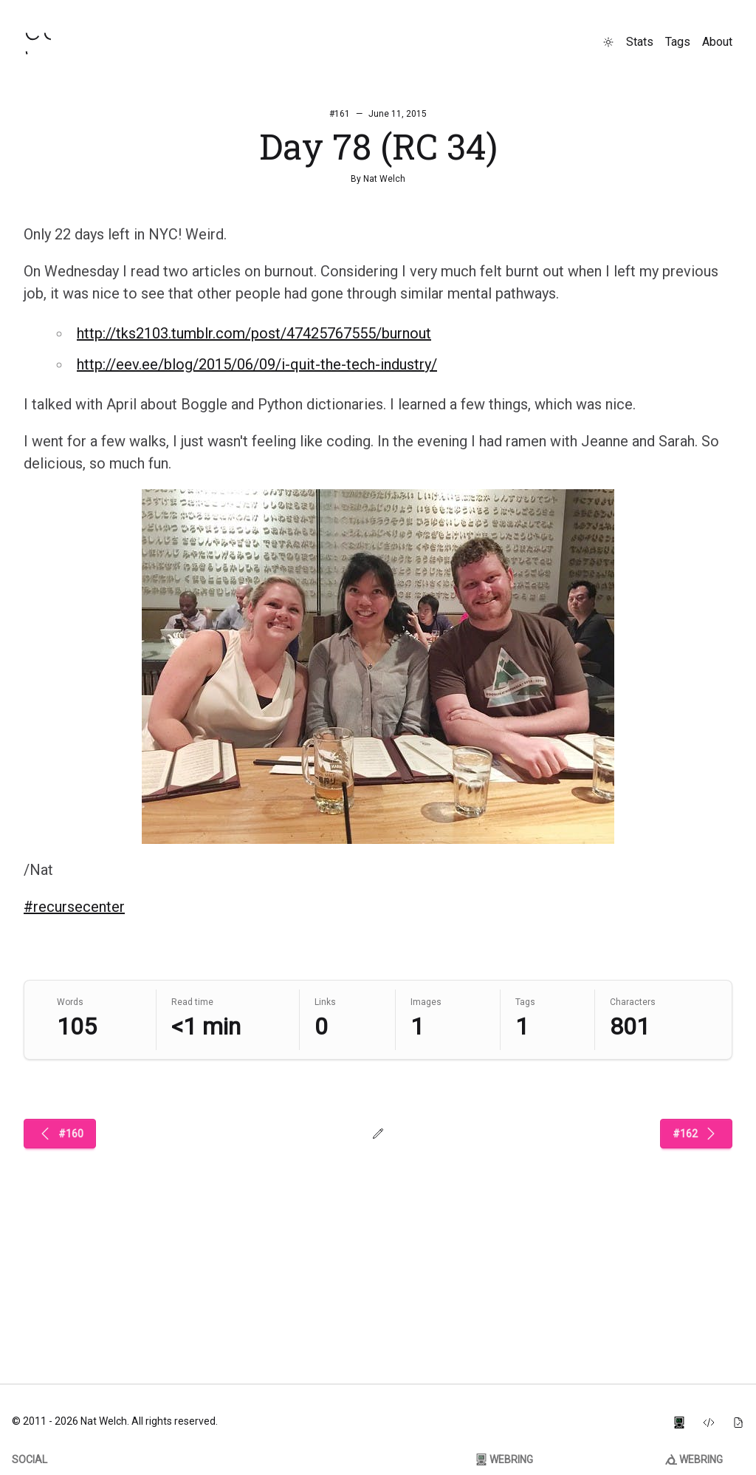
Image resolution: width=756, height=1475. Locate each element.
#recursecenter (74, 907)
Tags (677, 42)
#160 (59, 1133)
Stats (639, 42)
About (717, 42)
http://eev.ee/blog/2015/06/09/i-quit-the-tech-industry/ (257, 364)
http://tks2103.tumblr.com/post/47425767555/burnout (254, 333)
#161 (339, 114)
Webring (504, 1459)
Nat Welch (384, 179)
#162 (696, 1133)
